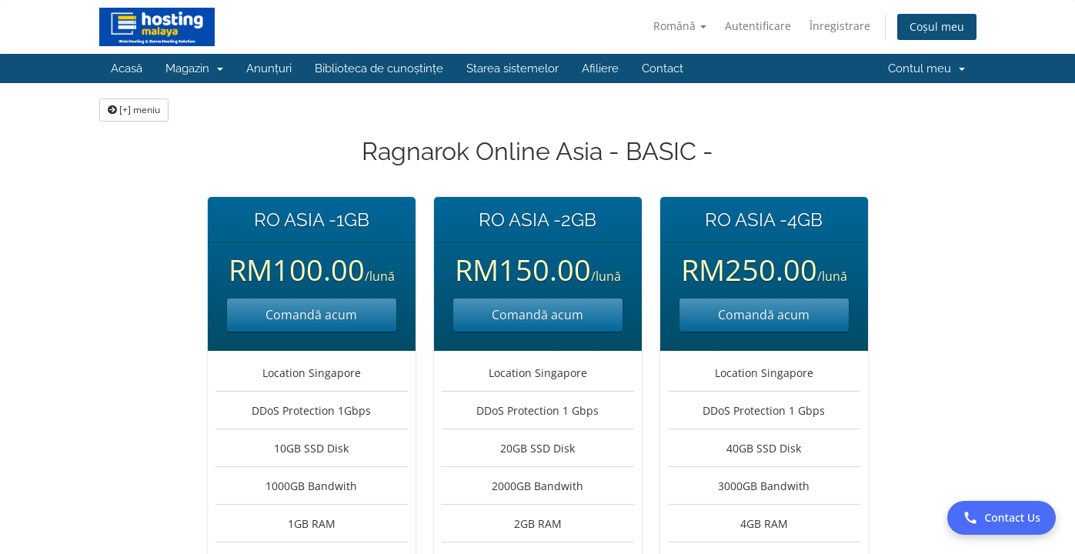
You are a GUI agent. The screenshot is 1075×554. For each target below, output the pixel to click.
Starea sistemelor (512, 68)
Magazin (194, 68)
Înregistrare (840, 25)
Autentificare (758, 25)
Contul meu (926, 68)
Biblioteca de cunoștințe (379, 68)
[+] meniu (134, 109)
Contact (662, 68)
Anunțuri (269, 68)
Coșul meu (937, 26)
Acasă (126, 68)
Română (679, 25)
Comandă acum (311, 314)
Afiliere (600, 68)
